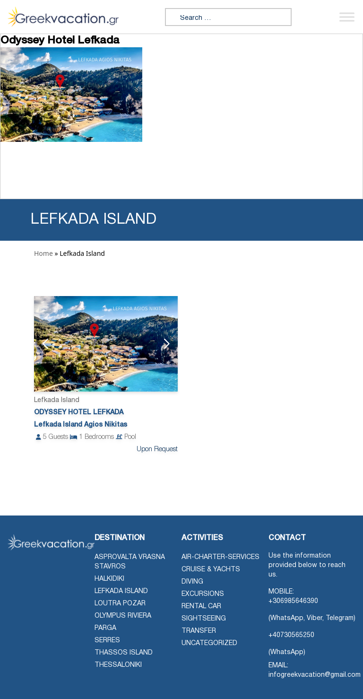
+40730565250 (291, 635)
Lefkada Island (121, 591)
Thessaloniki (118, 665)
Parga (105, 628)
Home (43, 253)
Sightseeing (204, 619)
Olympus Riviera (123, 616)
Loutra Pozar (120, 604)
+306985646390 (293, 601)
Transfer (199, 631)
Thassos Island (124, 653)
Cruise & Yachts (211, 570)
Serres (107, 641)
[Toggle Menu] (346, 16)
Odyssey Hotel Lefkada (78, 413)
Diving (192, 582)
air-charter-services (220, 557)
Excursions (203, 594)
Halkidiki (109, 579)
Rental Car (201, 606)
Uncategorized (209, 643)
